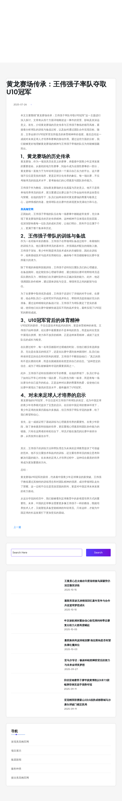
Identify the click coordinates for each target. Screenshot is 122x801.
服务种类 (16, 768)
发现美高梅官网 (20, 741)
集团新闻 (16, 759)
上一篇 (17, 527)
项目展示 (16, 750)
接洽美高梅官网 (20, 777)
